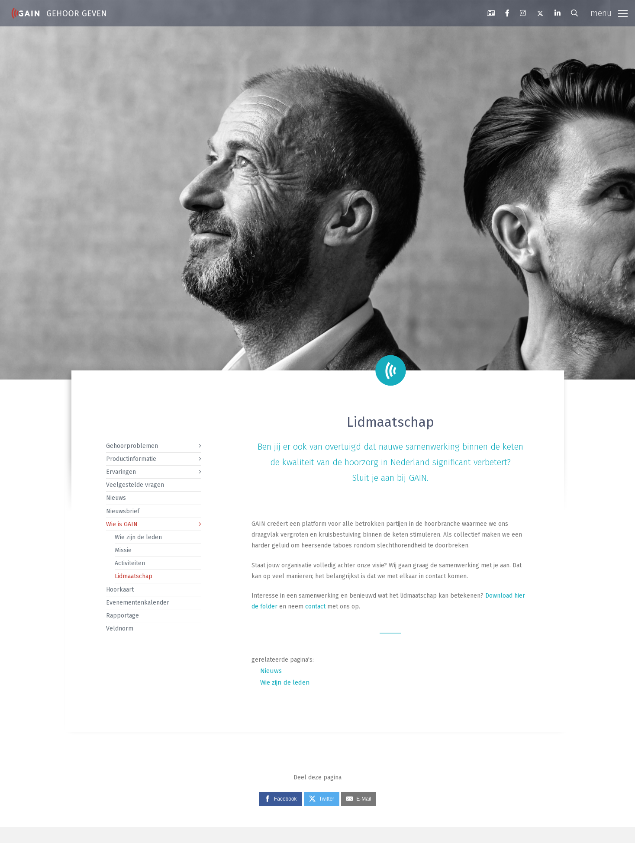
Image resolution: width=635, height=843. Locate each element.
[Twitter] (321, 799)
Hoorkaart (120, 589)
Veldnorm (119, 628)
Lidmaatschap (133, 576)
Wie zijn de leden (138, 537)
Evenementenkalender (137, 602)
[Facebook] (280, 799)
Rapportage (122, 615)
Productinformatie (131, 459)
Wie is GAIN (122, 524)
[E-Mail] (358, 799)
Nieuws (116, 498)
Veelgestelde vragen (135, 485)
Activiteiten (130, 563)
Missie (123, 550)
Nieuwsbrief (122, 511)
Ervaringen (121, 472)
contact (315, 606)
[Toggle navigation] (609, 13)
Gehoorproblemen (132, 446)
